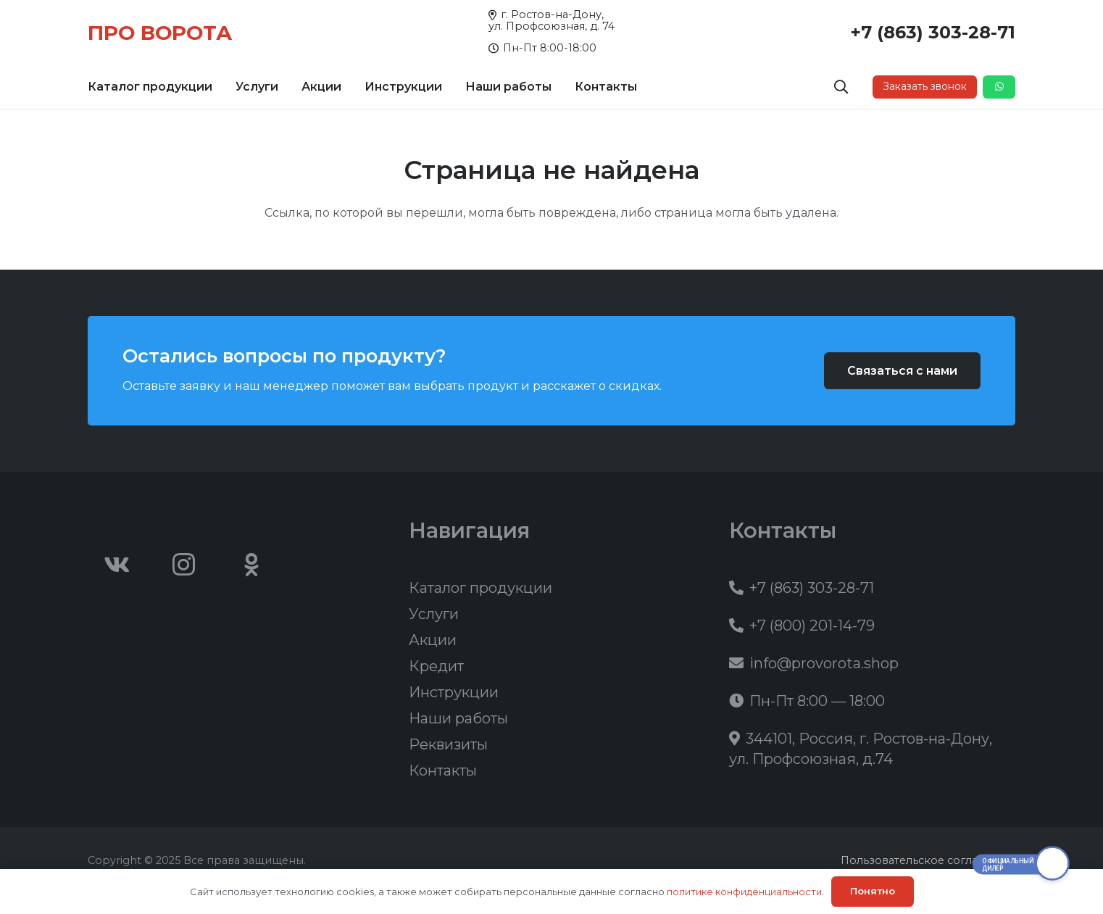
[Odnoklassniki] (251, 565)
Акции (433, 640)
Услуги (434, 614)
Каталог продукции (480, 588)
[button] (841, 87)
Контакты (443, 770)
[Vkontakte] (117, 565)
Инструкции (454, 692)
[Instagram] (184, 565)
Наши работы (458, 718)
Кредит (436, 666)
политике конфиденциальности (744, 891)
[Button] (999, 87)
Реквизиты (448, 744)
